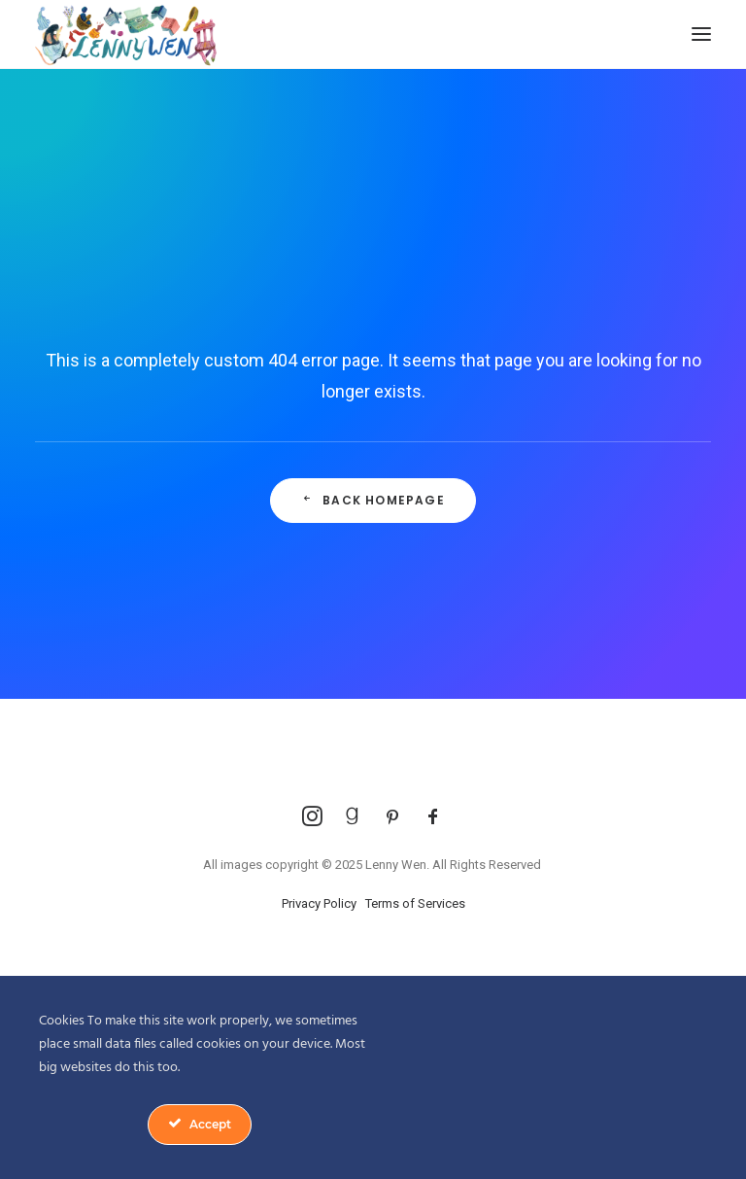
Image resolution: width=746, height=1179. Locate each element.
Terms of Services (415, 903)
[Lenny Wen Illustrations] (126, 34)
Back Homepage (373, 500)
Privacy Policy (319, 903)
